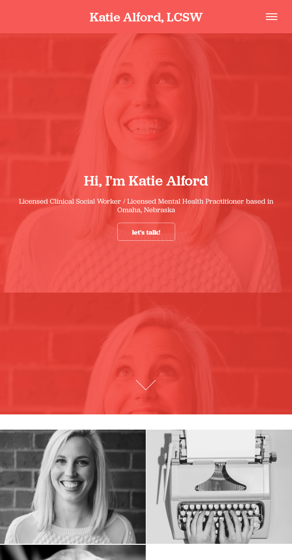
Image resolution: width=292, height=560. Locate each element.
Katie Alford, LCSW (146, 17)
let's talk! (146, 232)
